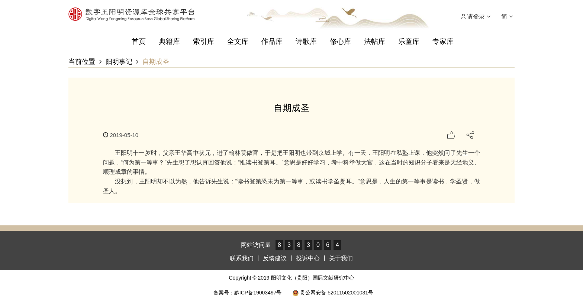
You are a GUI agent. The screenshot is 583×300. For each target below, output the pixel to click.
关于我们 (341, 258)
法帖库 (374, 41)
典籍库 (169, 41)
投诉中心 (308, 258)
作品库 (272, 41)
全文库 (237, 41)
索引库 (203, 41)
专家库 (443, 41)
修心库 (340, 41)
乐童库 (408, 41)
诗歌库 (306, 41)
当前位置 (81, 61)
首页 (139, 41)
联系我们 (242, 258)
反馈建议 (275, 258)
